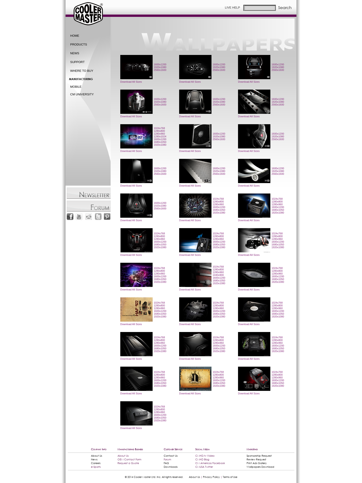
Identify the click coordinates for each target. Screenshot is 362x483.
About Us (96, 456)
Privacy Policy (211, 477)
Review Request (256, 459)
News (94, 459)
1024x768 (159, 128)
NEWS (74, 53)
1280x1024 (160, 136)
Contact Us (171, 456)
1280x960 (159, 133)
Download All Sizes (131, 81)
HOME (74, 35)
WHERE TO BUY (81, 70)
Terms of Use (230, 477)
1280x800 (159, 131)
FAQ (166, 463)
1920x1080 (160, 67)
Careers (95, 463)
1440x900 (218, 275)
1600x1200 (160, 64)
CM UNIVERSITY (82, 94)
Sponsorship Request (259, 456)
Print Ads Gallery (257, 463)
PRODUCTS (78, 44)
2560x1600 (160, 70)
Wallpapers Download (260, 467)
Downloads (171, 467)
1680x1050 (160, 142)
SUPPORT (77, 62)
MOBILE (75, 86)
